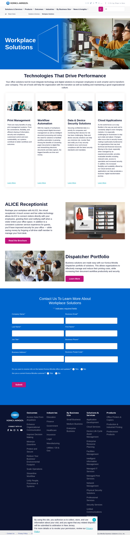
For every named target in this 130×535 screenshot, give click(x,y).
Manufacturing (53, 443)
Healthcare (51, 430)
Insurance (51, 434)
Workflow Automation (45, 122)
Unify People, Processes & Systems (33, 483)
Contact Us (9, 533)
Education (51, 417)
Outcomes (39, 9)
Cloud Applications (110, 120)
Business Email (71, 314)
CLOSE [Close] (94, 520)
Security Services (94, 505)
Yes (77, 369)
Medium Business (75, 424)
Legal (49, 439)
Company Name (18, 314)
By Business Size (64, 9)
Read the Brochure (18, 240)
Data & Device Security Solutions (79, 122)
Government (52, 426)
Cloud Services (93, 427)
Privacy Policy (22, 533)
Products (28, 9)
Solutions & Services (13, 9)
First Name (69, 327)
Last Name (16, 327)
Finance (50, 421)
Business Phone (71, 339)
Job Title (15, 339)
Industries (50, 9)
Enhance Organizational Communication (34, 427)
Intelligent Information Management (93, 461)
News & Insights (80, 9)
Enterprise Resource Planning (91, 444)
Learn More (11, 183)
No (84, 369)
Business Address (19, 352)
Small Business (74, 419)
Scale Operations (34, 469)
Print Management (18, 120)
